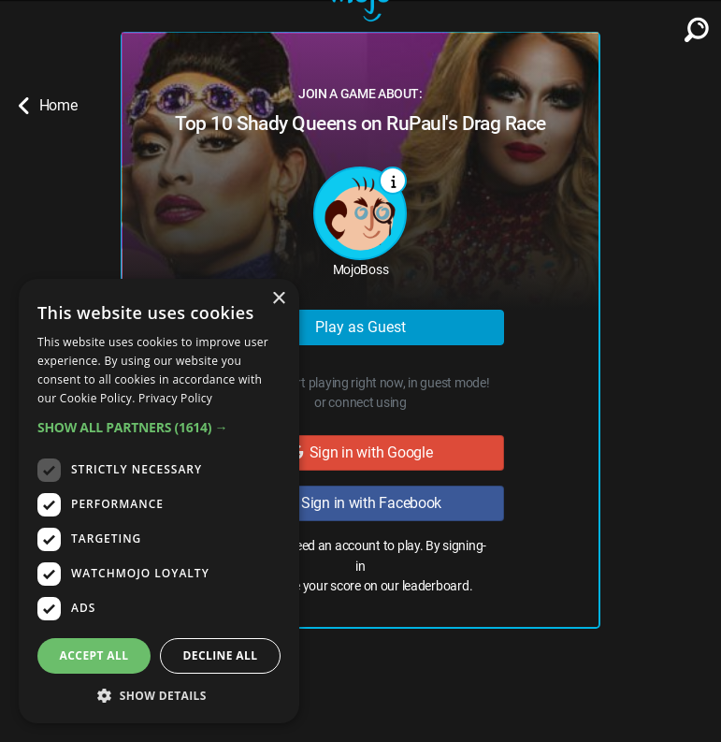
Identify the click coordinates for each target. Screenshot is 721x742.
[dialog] (159, 501)
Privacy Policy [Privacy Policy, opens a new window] (175, 398)
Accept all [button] (94, 655)
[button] (159, 427)
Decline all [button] (220, 655)
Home (48, 106)
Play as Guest (360, 327)
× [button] (278, 299)
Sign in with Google (361, 452)
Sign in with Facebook (360, 503)
